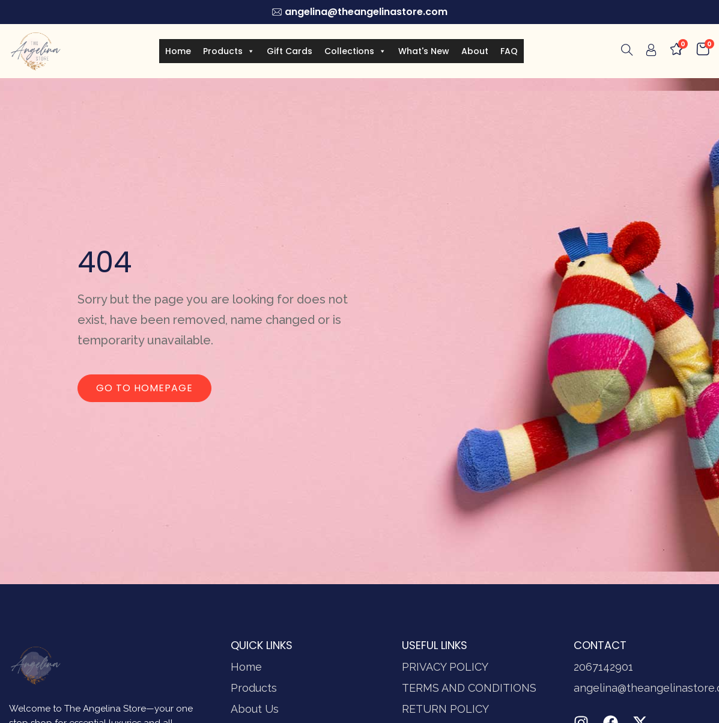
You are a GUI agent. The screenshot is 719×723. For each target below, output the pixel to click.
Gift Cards (289, 51)
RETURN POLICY (445, 709)
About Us (255, 709)
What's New (423, 51)
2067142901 (603, 666)
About (474, 51)
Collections (355, 51)
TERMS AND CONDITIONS (469, 688)
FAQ (509, 51)
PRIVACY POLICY (445, 666)
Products (229, 51)
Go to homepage (144, 388)
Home (178, 51)
